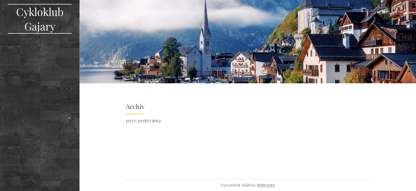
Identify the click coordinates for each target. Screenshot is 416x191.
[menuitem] (40, 53)
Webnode (266, 185)
